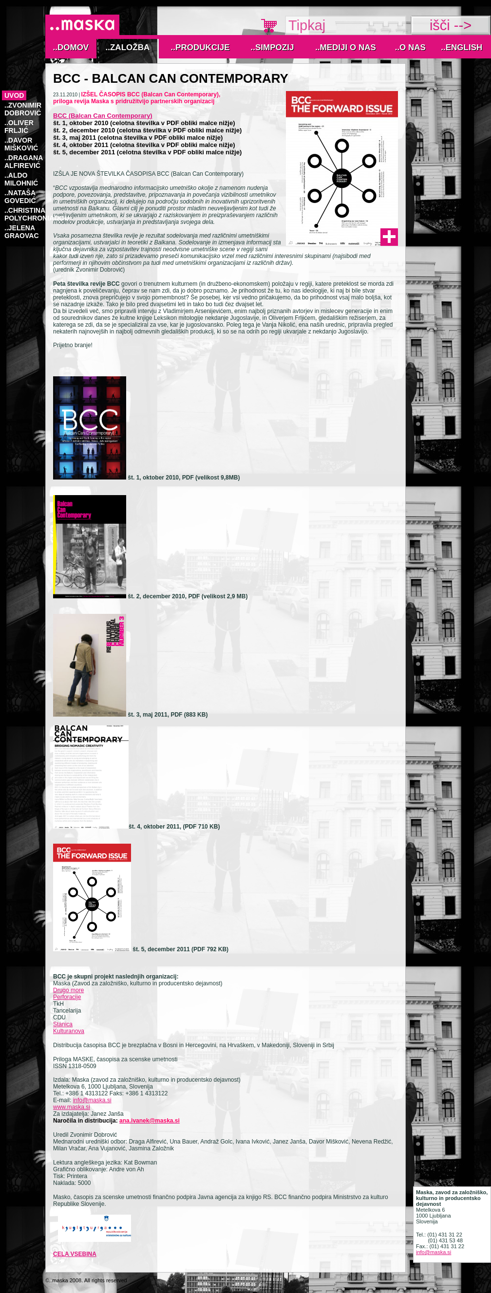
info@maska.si (92, 1100)
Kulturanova (68, 1031)
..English (461, 47)
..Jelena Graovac (21, 232)
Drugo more (68, 990)
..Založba (128, 47)
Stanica (63, 1024)
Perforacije (67, 997)
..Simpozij (272, 47)
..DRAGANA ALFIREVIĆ (23, 161)
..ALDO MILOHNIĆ (21, 179)
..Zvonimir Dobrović (22, 109)
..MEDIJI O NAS (345, 47)
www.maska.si (71, 1107)
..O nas (410, 47)
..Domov (71, 47)
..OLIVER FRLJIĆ (19, 126)
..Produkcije (200, 47)
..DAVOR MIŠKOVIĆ (21, 144)
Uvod (14, 95)
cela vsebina (74, 1254)
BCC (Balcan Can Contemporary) (102, 115)
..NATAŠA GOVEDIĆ (20, 196)
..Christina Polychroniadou (36, 214)
